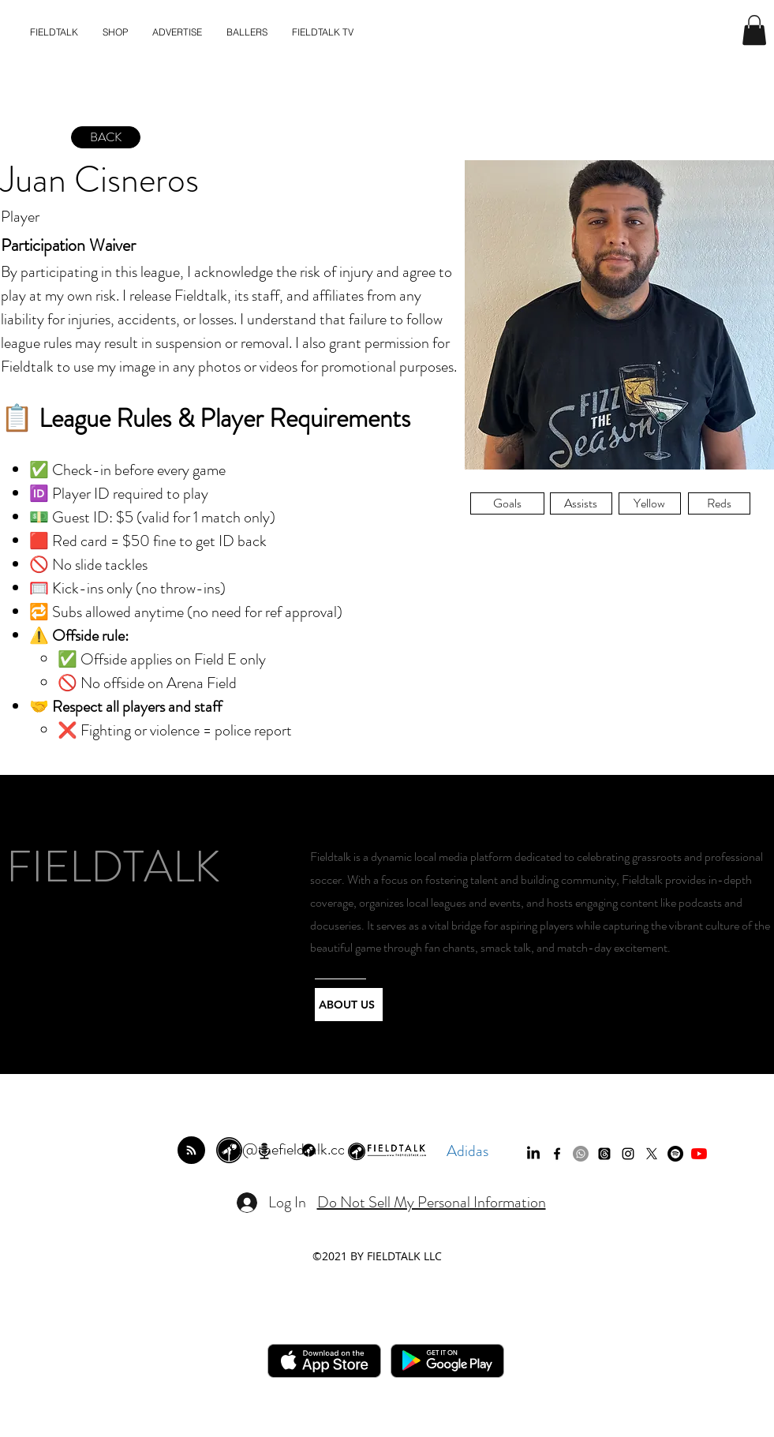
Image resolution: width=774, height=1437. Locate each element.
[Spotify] (675, 1154)
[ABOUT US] (349, 1004)
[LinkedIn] (533, 1154)
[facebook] (557, 1154)
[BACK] (105, 137)
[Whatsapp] (581, 1154)
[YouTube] (699, 1154)
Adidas (467, 1150)
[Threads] (604, 1154)
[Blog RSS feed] (191, 1151)
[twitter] (652, 1154)
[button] (754, 30)
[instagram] (628, 1154)
